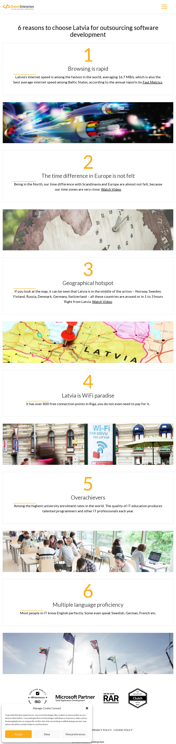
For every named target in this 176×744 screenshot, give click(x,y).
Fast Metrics (152, 82)
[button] (87, 708)
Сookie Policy (123, 730)
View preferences (75, 734)
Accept (19, 734)
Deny (47, 734)
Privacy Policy (102, 730)
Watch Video (111, 189)
